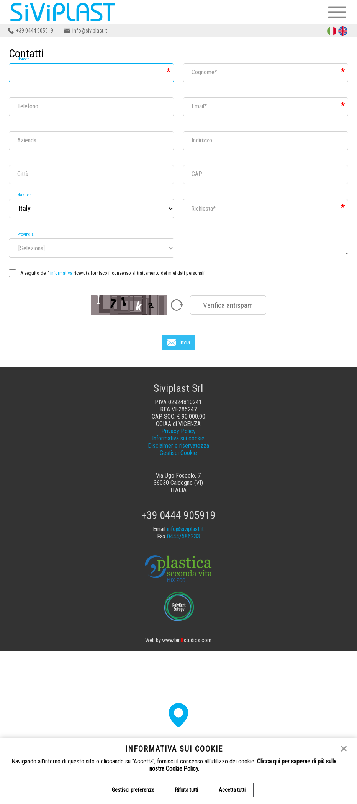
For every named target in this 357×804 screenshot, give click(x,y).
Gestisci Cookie (178, 453)
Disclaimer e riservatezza (178, 445)
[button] (178, 715)
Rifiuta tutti (186, 790)
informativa (61, 273)
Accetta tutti (232, 790)
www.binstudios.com (186, 640)
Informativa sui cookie (178, 438)
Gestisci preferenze (133, 790)
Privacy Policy (178, 431)
